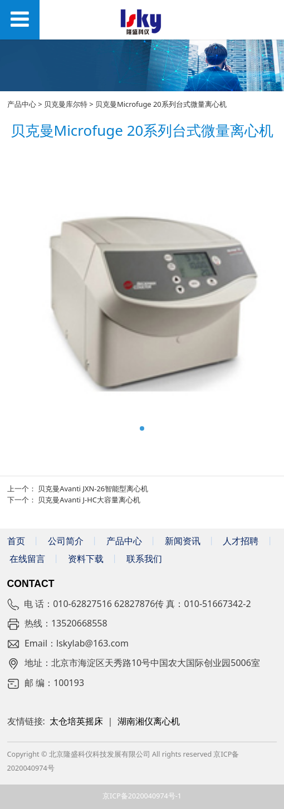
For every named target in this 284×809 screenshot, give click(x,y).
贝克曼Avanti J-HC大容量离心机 (89, 500)
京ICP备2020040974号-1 (142, 796)
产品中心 (21, 104)
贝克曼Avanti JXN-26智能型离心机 (93, 489)
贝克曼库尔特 (65, 104)
